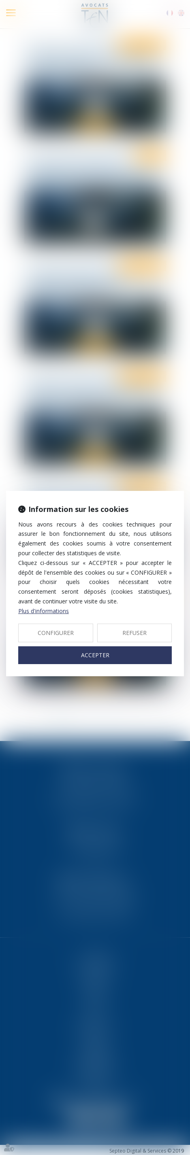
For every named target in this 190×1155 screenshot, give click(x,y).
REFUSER (134, 633)
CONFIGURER (56, 633)
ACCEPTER (95, 655)
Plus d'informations (43, 611)
